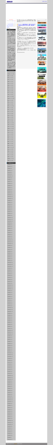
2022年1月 (9, 260)
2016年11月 (9, 377)
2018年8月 (9, 337)
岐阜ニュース (9, 109)
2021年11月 (9, 264)
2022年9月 (9, 245)
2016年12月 (9, 375)
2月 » (9, 28)
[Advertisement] (26, 11)
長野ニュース (9, 102)
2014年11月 (9, 422)
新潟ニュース (9, 100)
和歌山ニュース (10, 128)
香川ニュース (9, 139)
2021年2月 (9, 281)
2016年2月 (9, 394)
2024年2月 (9, 213)
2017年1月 (9, 373)
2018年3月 (9, 347)
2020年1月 (9, 305)
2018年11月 (9, 332)
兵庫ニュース (9, 126)
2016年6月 (9, 386)
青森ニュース (9, 75)
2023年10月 (9, 221)
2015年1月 (9, 418)
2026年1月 (9, 170)
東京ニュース (9, 96)
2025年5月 (9, 185)
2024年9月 (9, 200)
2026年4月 (9, 164)
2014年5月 (9, 433)
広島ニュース (9, 132)
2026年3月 (9, 166)
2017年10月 (9, 356)
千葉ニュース (9, 94)
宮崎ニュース (9, 156)
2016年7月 (9, 384)
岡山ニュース (9, 130)
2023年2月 (9, 236)
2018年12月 (9, 330)
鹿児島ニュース (10, 158)
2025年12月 (9, 172)
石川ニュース (9, 113)
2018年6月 (9, 341)
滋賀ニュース (9, 117)
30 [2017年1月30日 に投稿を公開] (7, 27)
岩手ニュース (9, 79)
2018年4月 (9, 345)
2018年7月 (9, 339)
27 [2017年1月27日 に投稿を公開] (12, 26)
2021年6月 (9, 273)
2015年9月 (9, 403)
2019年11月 (9, 309)
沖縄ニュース (9, 160)
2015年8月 (9, 405)
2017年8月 (9, 360)
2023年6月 (9, 228)
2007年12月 (9, 439)
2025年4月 (9, 187)
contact (46, 1)
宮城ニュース (9, 81)
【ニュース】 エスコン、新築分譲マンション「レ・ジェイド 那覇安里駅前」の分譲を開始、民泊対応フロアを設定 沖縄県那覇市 (11, 48)
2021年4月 (9, 277)
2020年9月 (9, 290)
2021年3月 (9, 279)
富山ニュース (9, 111)
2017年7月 (9, 362)
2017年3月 (9, 369)
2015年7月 (9, 407)
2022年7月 (9, 249)
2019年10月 (9, 311)
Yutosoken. (15, 443)
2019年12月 (9, 307)
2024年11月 (9, 196)
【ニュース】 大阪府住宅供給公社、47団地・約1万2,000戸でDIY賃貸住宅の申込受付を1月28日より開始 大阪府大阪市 (26, 21)
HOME (43, 1)
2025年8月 (9, 179)
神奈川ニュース (10, 98)
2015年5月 (9, 411)
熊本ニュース (9, 154)
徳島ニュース (9, 141)
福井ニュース (9, 115)
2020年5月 (9, 298)
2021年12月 (9, 262)
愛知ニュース (9, 107)
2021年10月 (9, 266)
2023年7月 (9, 226)
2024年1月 (9, 215)
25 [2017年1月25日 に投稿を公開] (9, 26)
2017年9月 (9, 358)
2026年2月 (9, 168)
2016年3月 (9, 392)
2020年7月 (9, 294)
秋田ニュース (9, 77)
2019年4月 (9, 322)
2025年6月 (9, 183)
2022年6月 (9, 251)
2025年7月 (9, 181)
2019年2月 (9, 326)
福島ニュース (9, 85)
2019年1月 (9, 328)
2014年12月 (9, 420)
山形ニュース (9, 83)
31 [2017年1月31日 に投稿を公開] (8, 27)
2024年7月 (9, 204)
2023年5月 (9, 230)
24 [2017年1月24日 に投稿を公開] (8, 26)
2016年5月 (9, 388)
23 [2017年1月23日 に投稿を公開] (7, 26)
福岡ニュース (9, 147)
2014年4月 (9, 435)
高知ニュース (9, 145)
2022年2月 (9, 258)
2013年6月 (9, 437)
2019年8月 (9, 315)
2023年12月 (9, 217)
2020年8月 (9, 292)
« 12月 (7, 28)
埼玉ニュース (9, 92)
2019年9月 (9, 313)
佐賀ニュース (9, 149)
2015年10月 (9, 401)
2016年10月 (9, 379)
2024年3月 (9, 211)
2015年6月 (9, 409)
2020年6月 (9, 296)
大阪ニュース (21, 21)
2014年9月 (9, 426)
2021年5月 (9, 275)
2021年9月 (9, 268)
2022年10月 (9, 243)
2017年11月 (9, 354)
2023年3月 (9, 234)
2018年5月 (9, 343)
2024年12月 (9, 194)
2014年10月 (9, 424)
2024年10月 (9, 198)
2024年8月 (9, 202)
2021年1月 (9, 283)
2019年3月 (9, 324)
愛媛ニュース (9, 143)
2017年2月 (9, 371)
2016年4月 (9, 390)
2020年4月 (9, 300)
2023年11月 (9, 219)
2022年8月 (9, 247)
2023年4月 (9, 232)
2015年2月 (9, 416)
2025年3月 (9, 189)
